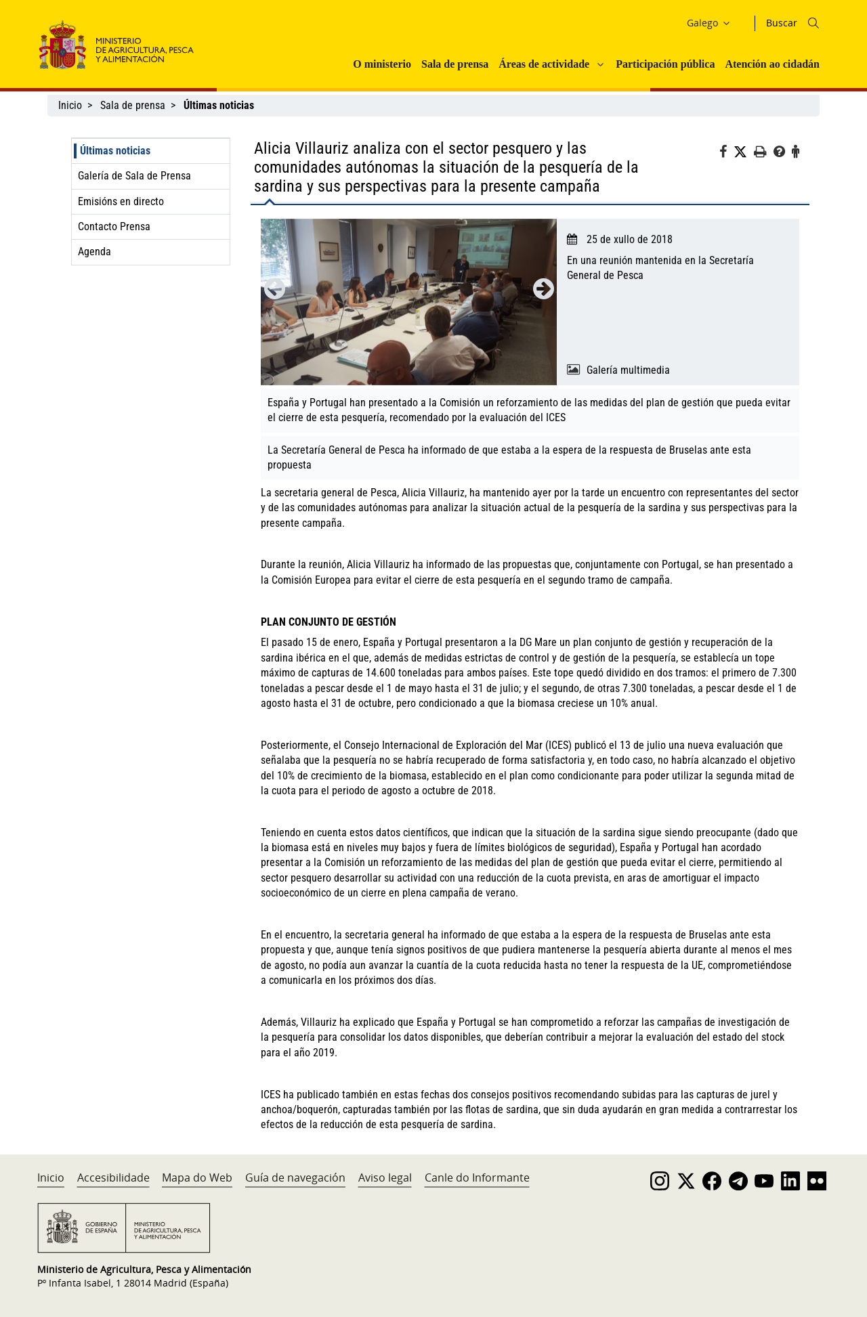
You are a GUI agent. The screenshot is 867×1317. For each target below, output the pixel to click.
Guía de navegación (295, 1177)
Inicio (70, 105)
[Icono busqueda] (813, 23)
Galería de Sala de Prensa (134, 175)
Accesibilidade (113, 1177)
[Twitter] (744, 152)
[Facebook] (726, 154)
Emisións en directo (121, 201)
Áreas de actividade (544, 64)
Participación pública (665, 64)
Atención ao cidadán (772, 64)
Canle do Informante (477, 1177)
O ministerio (382, 64)
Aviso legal (385, 1177)
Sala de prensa (454, 64)
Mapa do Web (197, 1177)
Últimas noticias (115, 150)
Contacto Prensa (114, 226)
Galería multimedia (628, 370)
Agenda (94, 251)
